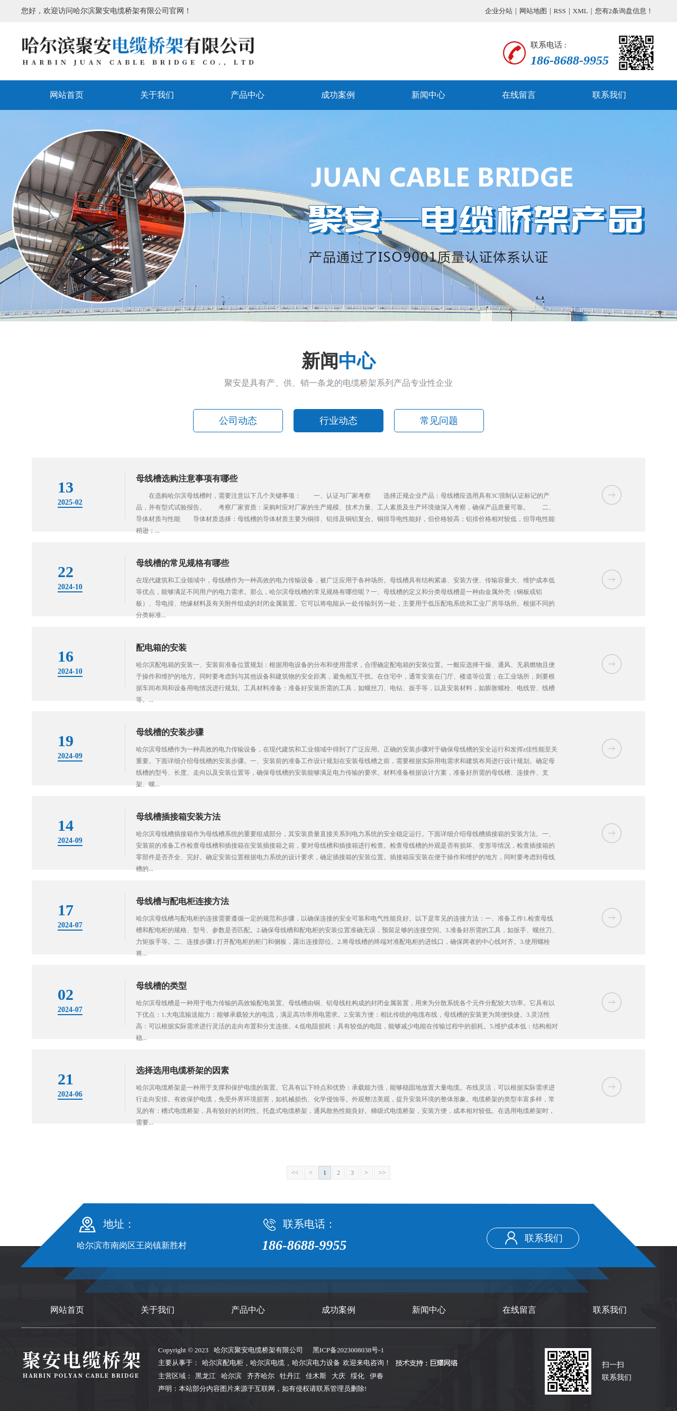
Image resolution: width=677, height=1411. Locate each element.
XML (580, 11)
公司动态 (238, 420)
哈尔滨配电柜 (222, 1363)
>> (382, 1172)
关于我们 (157, 94)
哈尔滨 (231, 1376)
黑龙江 (205, 1376)
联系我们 (609, 94)
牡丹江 (290, 1376)
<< (295, 1172)
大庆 (338, 1376)
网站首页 (67, 94)
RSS (560, 11)
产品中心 (247, 94)
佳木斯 (316, 1376)
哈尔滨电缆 (267, 1363)
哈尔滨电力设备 (316, 1363)
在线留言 (519, 94)
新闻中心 (428, 94)
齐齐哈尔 (261, 1376)
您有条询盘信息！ (624, 11)
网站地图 (533, 11)
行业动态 (338, 420)
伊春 (376, 1376)
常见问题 (439, 420)
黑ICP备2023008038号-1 (348, 1350)
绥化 (357, 1376)
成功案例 (338, 94)
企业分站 (499, 11)
